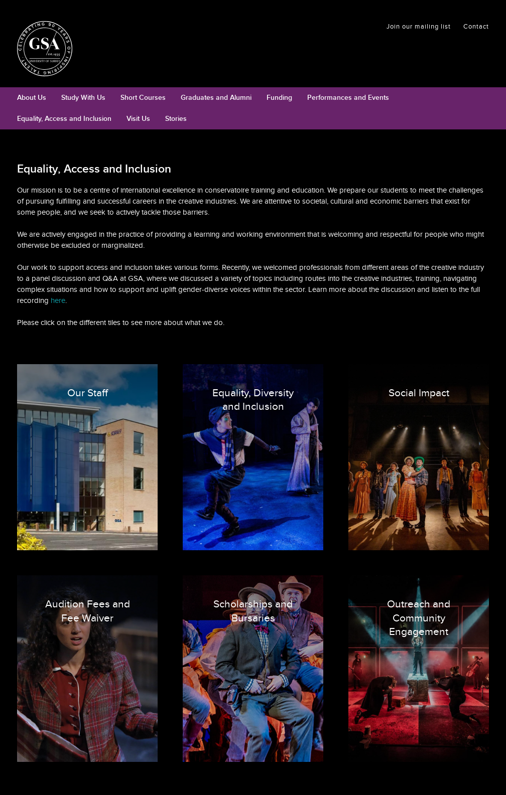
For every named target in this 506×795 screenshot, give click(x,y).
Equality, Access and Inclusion (64, 118)
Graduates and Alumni (216, 97)
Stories (176, 118)
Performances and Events (348, 97)
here (58, 300)
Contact (476, 27)
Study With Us (83, 97)
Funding (279, 97)
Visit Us (138, 118)
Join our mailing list (419, 27)
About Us (31, 97)
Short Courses (143, 97)
